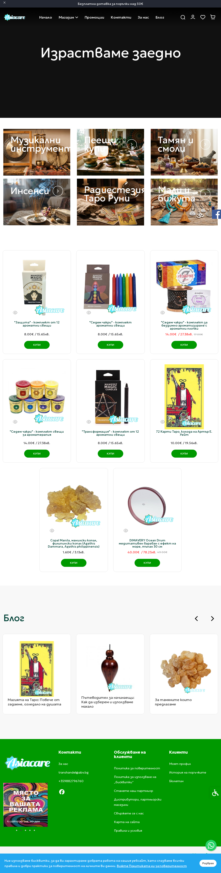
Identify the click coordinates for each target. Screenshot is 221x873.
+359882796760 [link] (71, 781)
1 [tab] (16, 830)
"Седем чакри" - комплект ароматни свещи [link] (110, 324)
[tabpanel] (24, 805)
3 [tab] (25, 830)
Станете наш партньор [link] (133, 791)
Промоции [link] (94, 17)
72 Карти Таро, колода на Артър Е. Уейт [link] (184, 433)
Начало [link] (45, 17)
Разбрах (208, 863)
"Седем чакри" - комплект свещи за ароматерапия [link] (37, 433)
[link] (211, 845)
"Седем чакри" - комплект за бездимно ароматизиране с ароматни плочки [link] (184, 325)
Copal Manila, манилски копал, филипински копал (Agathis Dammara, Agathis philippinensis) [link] (74, 543)
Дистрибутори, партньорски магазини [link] (137, 802)
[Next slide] (212, 618)
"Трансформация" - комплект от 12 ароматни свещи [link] (110, 433)
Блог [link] (160, 17)
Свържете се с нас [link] (121, 17)
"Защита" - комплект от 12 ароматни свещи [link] (37, 324)
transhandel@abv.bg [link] (74, 772)
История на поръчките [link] (187, 772)
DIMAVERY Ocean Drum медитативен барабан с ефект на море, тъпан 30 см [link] (147, 543)
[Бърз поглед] (15, 313)
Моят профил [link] (180, 764)
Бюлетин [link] (176, 781)
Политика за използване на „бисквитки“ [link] (135, 779)
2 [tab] (21, 830)
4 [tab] (30, 830)
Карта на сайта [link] (127, 822)
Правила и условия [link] (128, 831)
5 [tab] (34, 830)
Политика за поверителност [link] (137, 768)
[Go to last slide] (196, 618)
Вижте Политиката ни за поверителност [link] (152, 866)
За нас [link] (143, 17)
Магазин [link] (68, 17)
